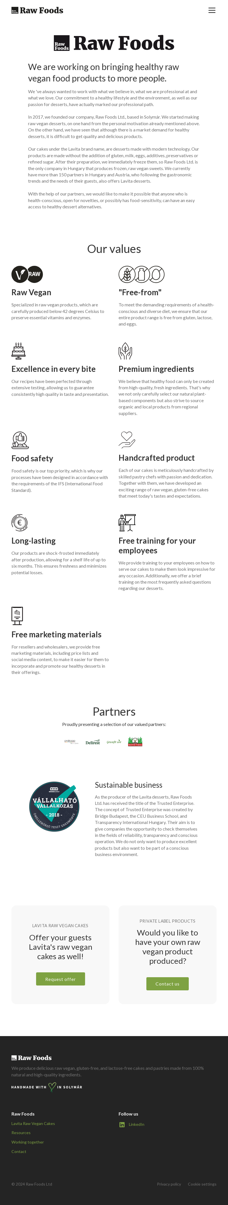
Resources (21, 1132)
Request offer (60, 979)
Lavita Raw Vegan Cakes (33, 1123)
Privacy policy (169, 1184)
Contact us (168, 983)
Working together (27, 1142)
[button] (211, 10)
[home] (37, 10)
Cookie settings (202, 1184)
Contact (18, 1151)
